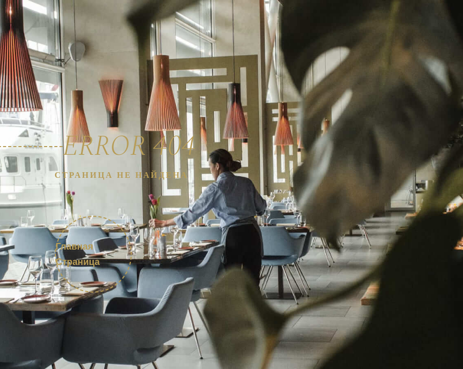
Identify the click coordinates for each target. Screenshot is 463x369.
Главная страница (78, 254)
